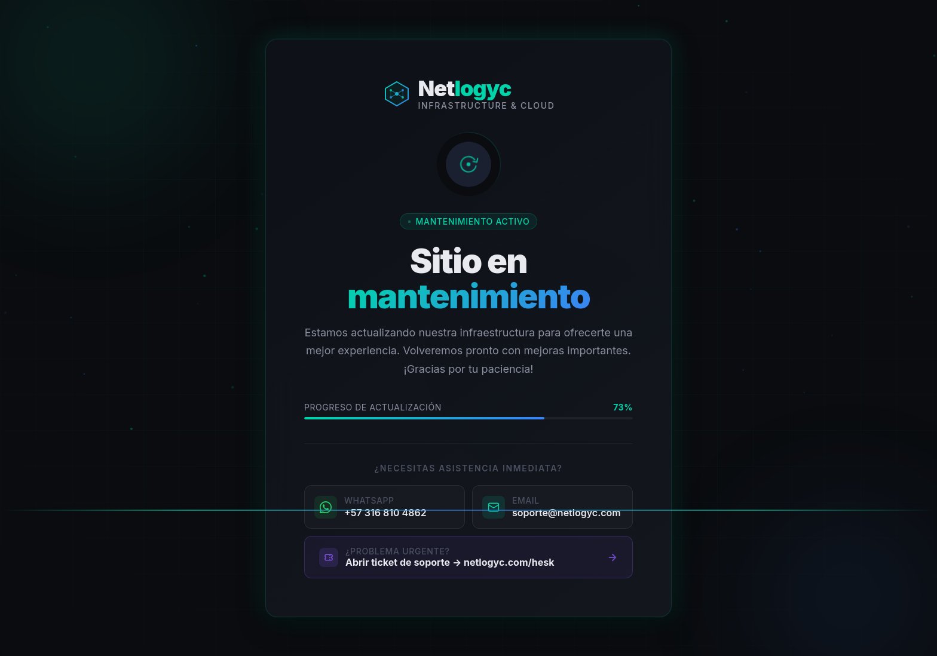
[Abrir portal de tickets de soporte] (468, 557)
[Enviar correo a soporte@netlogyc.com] (552, 507)
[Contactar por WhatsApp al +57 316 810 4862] (384, 507)
